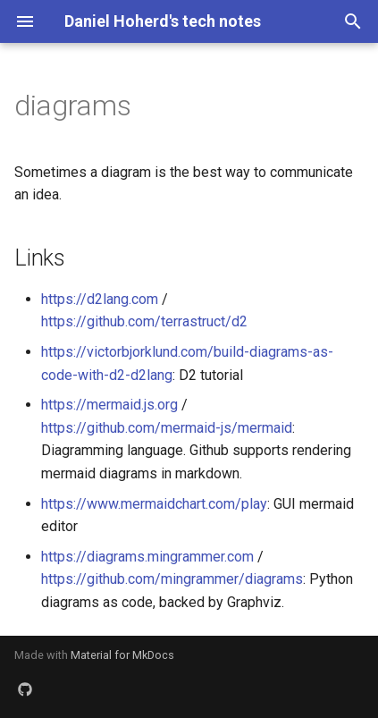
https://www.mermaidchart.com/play (154, 503)
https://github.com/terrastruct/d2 (144, 321)
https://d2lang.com (99, 299)
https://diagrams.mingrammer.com (147, 556)
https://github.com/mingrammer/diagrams (172, 578)
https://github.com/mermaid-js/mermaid (166, 427)
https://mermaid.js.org (109, 404)
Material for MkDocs (122, 655)
